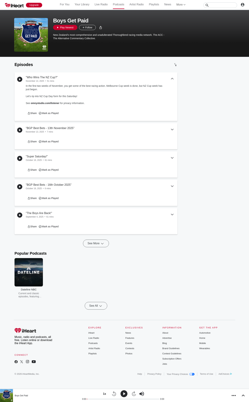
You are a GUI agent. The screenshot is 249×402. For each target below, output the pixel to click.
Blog (164, 343)
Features (129, 338)
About (165, 333)
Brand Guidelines (171, 348)
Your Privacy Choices (181, 374)
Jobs (164, 364)
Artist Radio (137, 4)
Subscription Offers (171, 358)
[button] (101, 27)
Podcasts (118, 4)
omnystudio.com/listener (45, 103)
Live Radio (101, 4)
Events (128, 343)
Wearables (204, 348)
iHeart (91, 333)
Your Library (82, 4)
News (167, 4)
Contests (129, 348)
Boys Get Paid (21, 395)
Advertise (167, 338)
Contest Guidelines (171, 353)
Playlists (154, 4)
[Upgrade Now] (34, 5)
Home (202, 338)
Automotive (204, 333)
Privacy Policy (154, 374)
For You (64, 4)
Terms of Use (206, 374)
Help (139, 374)
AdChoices (225, 374)
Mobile (202, 343)
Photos (128, 353)
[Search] (220, 5)
